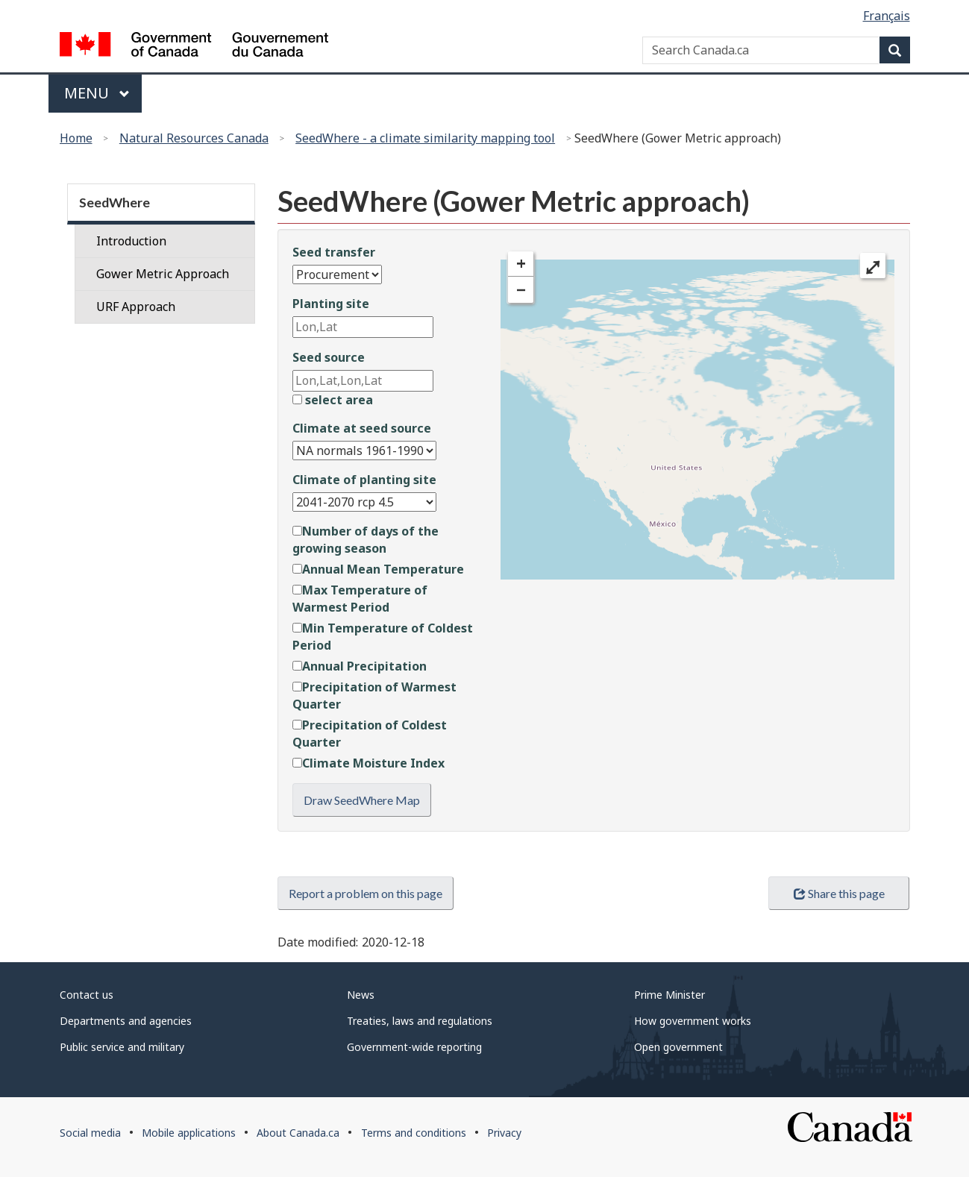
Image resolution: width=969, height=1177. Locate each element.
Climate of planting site (364, 479)
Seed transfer (333, 252)
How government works (692, 1021)
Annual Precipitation (359, 666)
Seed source (328, 357)
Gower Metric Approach (162, 274)
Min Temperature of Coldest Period (382, 636)
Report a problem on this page (365, 893)
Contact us (86, 995)
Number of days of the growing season (365, 539)
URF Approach (135, 306)
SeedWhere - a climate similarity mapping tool (425, 138)
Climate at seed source (361, 428)
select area (332, 400)
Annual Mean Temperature (378, 569)
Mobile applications (189, 1133)
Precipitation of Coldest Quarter (369, 733)
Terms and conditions (413, 1133)
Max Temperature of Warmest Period (359, 598)
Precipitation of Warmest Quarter (374, 695)
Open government (678, 1047)
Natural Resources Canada (194, 138)
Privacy (504, 1133)
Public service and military (122, 1047)
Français (886, 15)
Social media (90, 1133)
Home (76, 138)
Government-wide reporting (414, 1047)
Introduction (131, 241)
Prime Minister (669, 995)
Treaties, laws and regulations (419, 1021)
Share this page (839, 893)
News (360, 995)
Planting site (330, 303)
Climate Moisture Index (368, 763)
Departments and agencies (126, 1021)
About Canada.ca (298, 1133)
